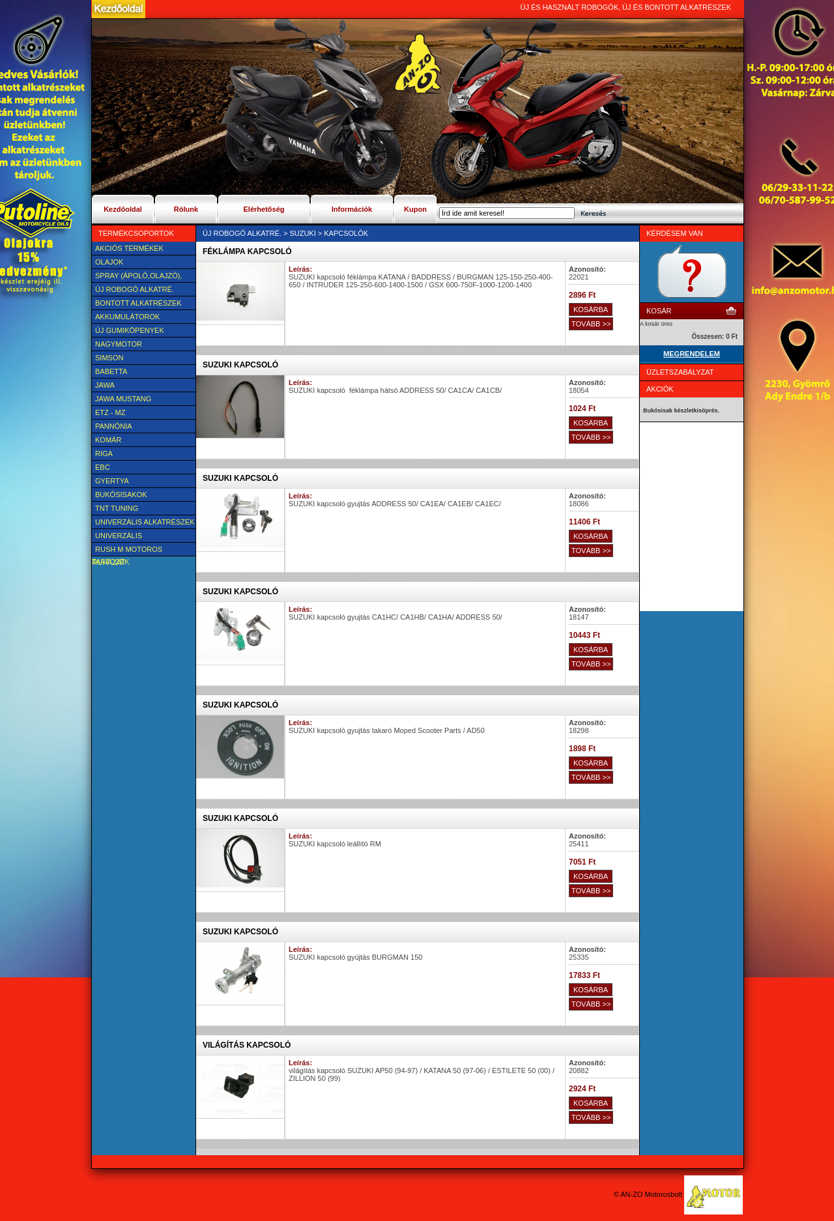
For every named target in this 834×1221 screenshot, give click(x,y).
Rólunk (186, 209)
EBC (102, 467)
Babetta (111, 371)
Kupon (415, 209)
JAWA (105, 385)
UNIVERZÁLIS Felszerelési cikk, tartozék (128, 537)
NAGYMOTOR (118, 344)
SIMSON (109, 358)
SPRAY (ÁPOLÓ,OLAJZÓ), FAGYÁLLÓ (137, 277)
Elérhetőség (264, 209)
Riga (104, 453)
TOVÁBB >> (591, 324)
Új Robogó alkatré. (134, 289)
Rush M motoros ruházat (127, 550)
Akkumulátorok (127, 317)
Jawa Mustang (123, 399)
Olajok (109, 262)
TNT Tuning (116, 508)
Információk (352, 209)
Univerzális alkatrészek (145, 522)
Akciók (660, 389)
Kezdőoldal (123, 209)
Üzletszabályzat (680, 372)
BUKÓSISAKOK (121, 494)
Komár (108, 440)
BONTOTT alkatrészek (138, 303)
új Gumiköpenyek (129, 330)
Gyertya (112, 481)
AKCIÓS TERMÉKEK (129, 248)
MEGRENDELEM (691, 354)
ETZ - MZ (110, 412)
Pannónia (113, 426)
